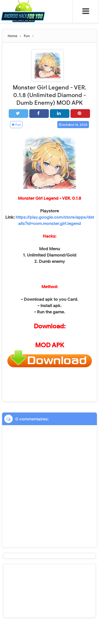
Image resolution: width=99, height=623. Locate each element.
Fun (16, 125)
